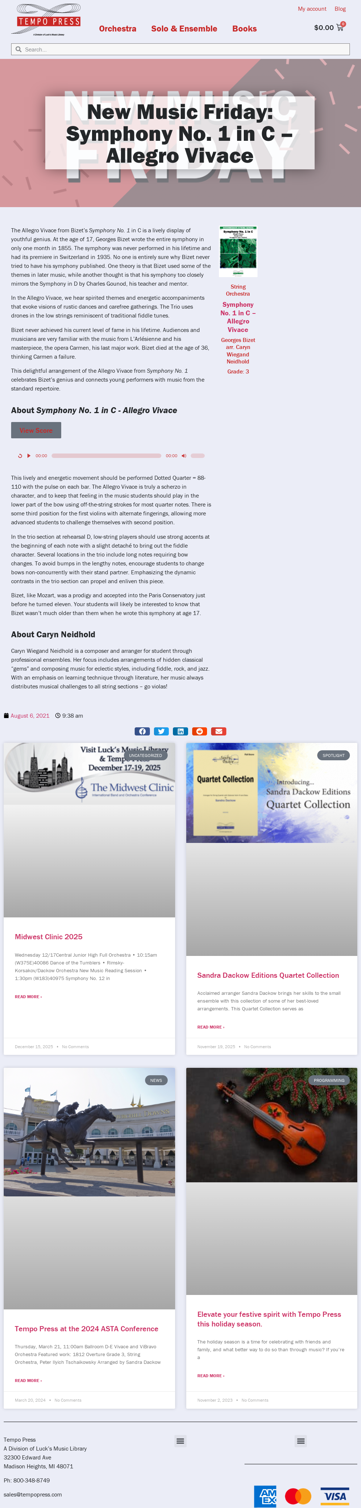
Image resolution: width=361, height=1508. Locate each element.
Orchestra (118, 28)
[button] (142, 731)
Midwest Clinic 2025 (48, 936)
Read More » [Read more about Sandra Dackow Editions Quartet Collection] (210, 1027)
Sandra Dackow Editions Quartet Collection (268, 975)
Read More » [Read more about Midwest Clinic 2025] (28, 996)
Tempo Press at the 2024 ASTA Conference (86, 1328)
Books (244, 28)
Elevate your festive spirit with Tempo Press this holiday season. (269, 1318)
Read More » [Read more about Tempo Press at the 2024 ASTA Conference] (28, 1380)
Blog (340, 8)
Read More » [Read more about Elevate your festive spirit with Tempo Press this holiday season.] (210, 1375)
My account (312, 8)
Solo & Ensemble (184, 28)
